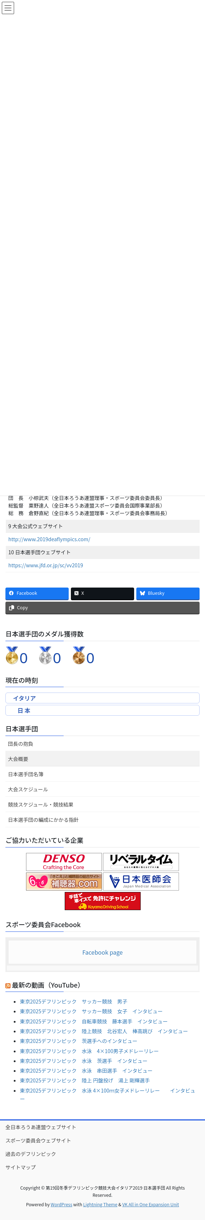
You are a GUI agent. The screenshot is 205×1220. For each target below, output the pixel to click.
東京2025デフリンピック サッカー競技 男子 (73, 1001)
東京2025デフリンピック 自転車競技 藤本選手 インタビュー (94, 1021)
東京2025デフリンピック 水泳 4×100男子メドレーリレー (89, 1051)
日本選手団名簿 (25, 774)
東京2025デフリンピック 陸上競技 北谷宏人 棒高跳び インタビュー (104, 1031)
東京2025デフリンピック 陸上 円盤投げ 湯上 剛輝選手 (85, 1080)
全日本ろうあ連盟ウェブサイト (40, 1127)
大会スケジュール (28, 789)
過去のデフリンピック (30, 1153)
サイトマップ (20, 1167)
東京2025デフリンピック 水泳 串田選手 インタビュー (86, 1070)
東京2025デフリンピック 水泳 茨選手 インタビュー (84, 1060)
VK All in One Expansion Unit (150, 1204)
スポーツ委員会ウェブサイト (38, 1140)
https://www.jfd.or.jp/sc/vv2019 (45, 565)
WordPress (61, 1204)
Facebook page (102, 952)
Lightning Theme (100, 1204)
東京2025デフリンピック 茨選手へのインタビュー (78, 1040)
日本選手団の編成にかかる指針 (43, 819)
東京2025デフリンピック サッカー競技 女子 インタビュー (91, 1011)
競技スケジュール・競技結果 (40, 804)
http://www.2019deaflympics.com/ (49, 539)
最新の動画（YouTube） (48, 984)
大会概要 (18, 758)
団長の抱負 (20, 743)
